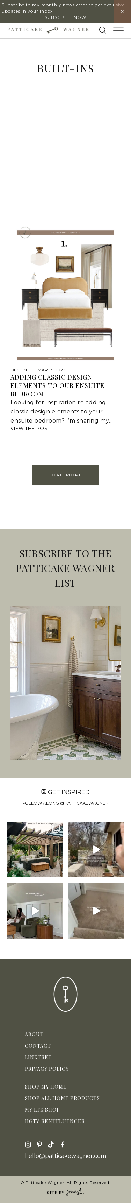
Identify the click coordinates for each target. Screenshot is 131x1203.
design (18, 370)
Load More (65, 474)
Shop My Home (46, 1086)
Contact (38, 1045)
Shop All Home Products (62, 1098)
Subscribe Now (65, 17)
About (34, 1034)
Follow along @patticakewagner (65, 803)
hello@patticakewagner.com (65, 1156)
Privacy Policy (47, 1069)
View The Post (30, 428)
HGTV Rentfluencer (55, 1121)
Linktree (38, 1057)
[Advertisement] (65, 156)
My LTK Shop (42, 1109)
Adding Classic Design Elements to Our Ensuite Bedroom (57, 385)
